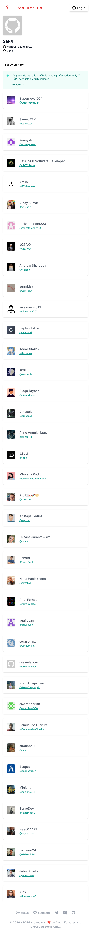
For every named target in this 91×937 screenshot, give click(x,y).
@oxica (23, 541)
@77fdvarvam (27, 186)
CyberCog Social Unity (45, 926)
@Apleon (24, 269)
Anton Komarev (65, 922)
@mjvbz (24, 750)
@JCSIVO (25, 248)
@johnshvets (26, 875)
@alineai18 (25, 436)
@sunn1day (25, 290)
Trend (30, 8)
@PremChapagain (29, 687)
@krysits (24, 520)
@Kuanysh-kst (27, 144)
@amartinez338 (28, 708)
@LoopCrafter (27, 562)
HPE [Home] (8, 7)
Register (18, 84)
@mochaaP (25, 332)
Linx (40, 8)
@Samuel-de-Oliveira (31, 729)
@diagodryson (27, 394)
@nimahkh (25, 582)
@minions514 (27, 791)
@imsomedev (27, 812)
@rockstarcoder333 (30, 227)
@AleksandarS (27, 896)
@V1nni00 (25, 207)
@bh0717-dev (27, 165)
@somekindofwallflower (33, 478)
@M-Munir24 (27, 854)
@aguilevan (26, 624)
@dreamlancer (27, 666)
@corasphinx (27, 645)
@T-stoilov (25, 353)
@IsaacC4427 (27, 833)
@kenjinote (25, 374)
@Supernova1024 (29, 102)
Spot (21, 8)
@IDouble (25, 499)
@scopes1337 (27, 770)
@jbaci (23, 457)
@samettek (25, 123)
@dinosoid (25, 415)
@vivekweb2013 (29, 311)
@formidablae (27, 603)
